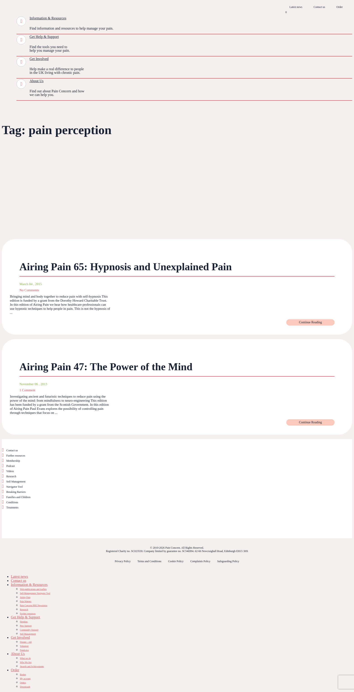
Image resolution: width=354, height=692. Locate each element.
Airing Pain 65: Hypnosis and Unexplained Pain (125, 267)
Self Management (16, 481)
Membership (13, 460)
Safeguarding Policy (228, 561)
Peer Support (26, 625)
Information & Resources (48, 18)
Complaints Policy (200, 561)
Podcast (10, 466)
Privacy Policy (122, 561)
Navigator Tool (14, 486)
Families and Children (18, 497)
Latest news (295, 7)
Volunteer (24, 646)
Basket (23, 674)
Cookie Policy (176, 561)
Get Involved (39, 59)
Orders (23, 682)
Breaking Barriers (16, 492)
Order (339, 7)
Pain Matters (25, 601)
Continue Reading (310, 322)
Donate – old (26, 642)
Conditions (12, 502)
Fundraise (24, 650)
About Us (37, 81)
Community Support (29, 630)
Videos (10, 471)
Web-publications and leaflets (33, 589)
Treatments (12, 507)
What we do (25, 658)
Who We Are (26, 662)
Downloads (25, 686)
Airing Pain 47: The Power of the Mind (105, 367)
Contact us (319, 7)
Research (11, 476)
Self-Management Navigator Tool (35, 593)
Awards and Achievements (32, 666)
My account (25, 678)
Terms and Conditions (149, 561)
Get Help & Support (44, 37)
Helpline (24, 621)
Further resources (15, 455)
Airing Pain (25, 597)
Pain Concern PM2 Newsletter (33, 605)
